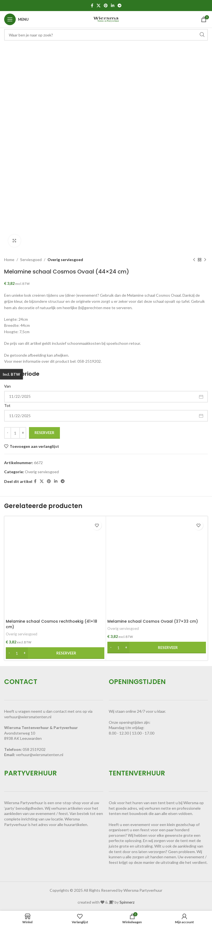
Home (9, 259)
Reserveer (44, 432)
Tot (7, 405)
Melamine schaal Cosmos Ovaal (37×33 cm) (152, 621)
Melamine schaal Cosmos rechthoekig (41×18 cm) (51, 624)
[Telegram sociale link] (119, 5)
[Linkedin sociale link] (112, 5)
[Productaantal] (15, 433)
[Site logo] (106, 19)
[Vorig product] (194, 259)
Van (7, 386)
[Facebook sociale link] (92, 5)
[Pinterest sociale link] (105, 5)
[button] (55, 653)
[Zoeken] (106, 35)
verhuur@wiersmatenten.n (39, 754)
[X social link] (98, 5)
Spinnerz (127, 902)
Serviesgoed (31, 259)
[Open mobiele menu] (16, 19)
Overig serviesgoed (65, 259)
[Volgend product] (205, 259)
